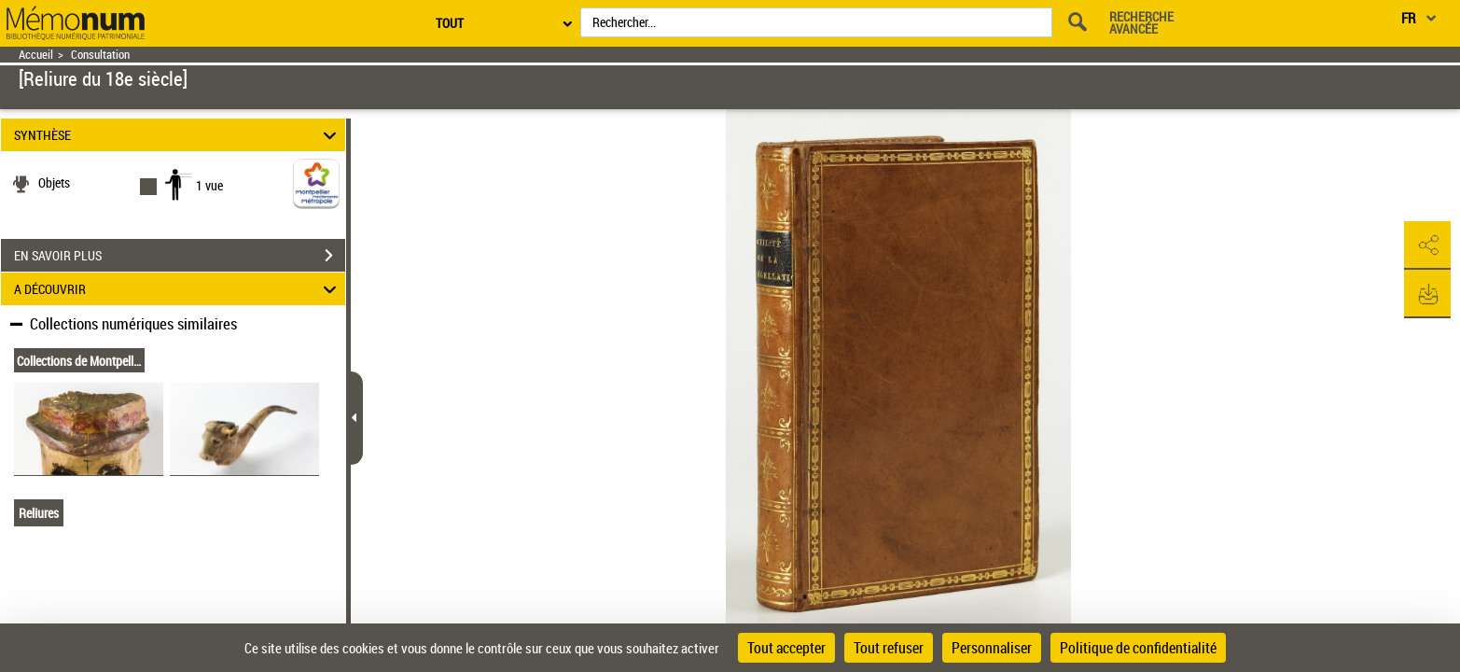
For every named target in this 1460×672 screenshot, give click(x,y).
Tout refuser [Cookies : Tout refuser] (889, 647)
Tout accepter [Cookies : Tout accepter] (786, 647)
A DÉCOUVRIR (178, 289)
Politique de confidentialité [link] (1138, 647)
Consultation (100, 55)
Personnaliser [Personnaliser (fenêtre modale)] (992, 647)
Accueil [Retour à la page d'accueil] (36, 55)
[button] (1427, 245)
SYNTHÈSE (178, 135)
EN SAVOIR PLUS (179, 256)
